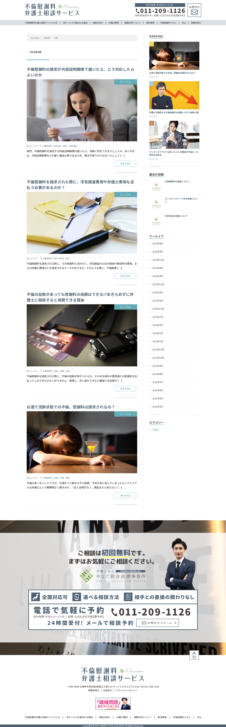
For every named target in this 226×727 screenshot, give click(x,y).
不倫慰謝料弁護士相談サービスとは (41, 22)
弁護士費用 (114, 22)
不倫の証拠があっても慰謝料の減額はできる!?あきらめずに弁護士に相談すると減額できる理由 (80, 297)
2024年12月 (158, 259)
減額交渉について (132, 22)
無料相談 (73, 146)
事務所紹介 (196, 22)
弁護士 (65, 146)
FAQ (184, 22)
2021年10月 (158, 357)
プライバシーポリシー (127, 690)
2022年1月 (157, 341)
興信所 (61, 258)
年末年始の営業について (176, 215)
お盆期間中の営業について (177, 181)
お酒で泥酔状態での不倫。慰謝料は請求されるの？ (71, 407)
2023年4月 (157, 300)
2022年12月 (158, 308)
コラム (127, 81)
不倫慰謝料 (47, 146)
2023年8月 (157, 292)
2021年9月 (157, 365)
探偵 (55, 258)
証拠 (67, 371)
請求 (67, 258)
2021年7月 (157, 382)
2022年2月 (157, 333)
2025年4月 (157, 251)
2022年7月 (157, 316)
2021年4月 (157, 398)
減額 (62, 371)
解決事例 (150, 22)
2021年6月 (157, 390)
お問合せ (107, 690)
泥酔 (62, 478)
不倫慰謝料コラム (168, 22)
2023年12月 (158, 284)
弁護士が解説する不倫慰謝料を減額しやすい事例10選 (174, 112)
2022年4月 (157, 325)
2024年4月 (157, 276)
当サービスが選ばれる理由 (75, 22)
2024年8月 (157, 267)
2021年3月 (157, 406)
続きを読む (126, 163)
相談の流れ (98, 22)
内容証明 (57, 146)
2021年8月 (157, 373)
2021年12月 (158, 349)
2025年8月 (157, 243)
